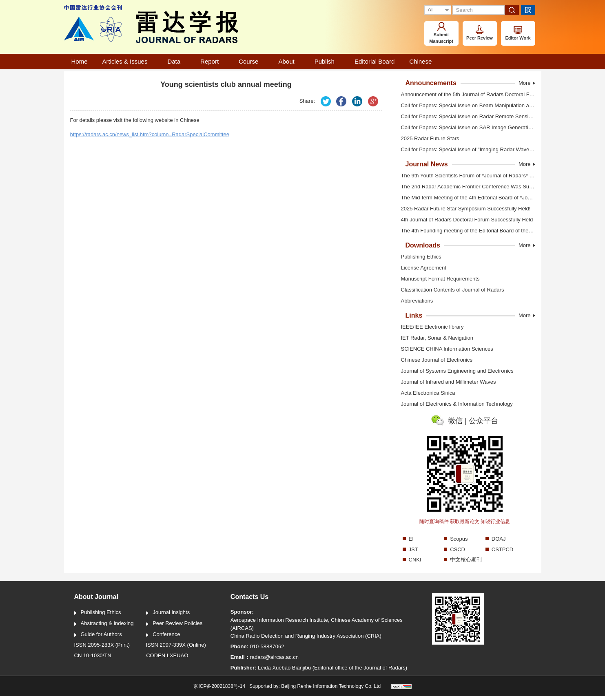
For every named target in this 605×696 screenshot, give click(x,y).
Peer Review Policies (174, 624)
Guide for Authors (98, 635)
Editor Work (517, 33)
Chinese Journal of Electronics (437, 360)
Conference (163, 635)
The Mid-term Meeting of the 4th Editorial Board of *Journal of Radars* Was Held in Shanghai (464, 198)
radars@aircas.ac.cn (274, 657)
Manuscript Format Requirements (437, 279)
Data (176, 61)
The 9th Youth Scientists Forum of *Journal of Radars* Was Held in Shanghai (464, 176)
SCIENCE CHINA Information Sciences (447, 349)
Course (251, 61)
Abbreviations (413, 301)
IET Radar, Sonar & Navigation (437, 338)
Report (212, 61)
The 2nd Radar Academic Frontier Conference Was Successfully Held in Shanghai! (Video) (464, 187)
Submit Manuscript (441, 33)
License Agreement (420, 268)
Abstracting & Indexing (104, 624)
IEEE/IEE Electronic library (432, 327)
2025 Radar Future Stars (426, 138)
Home (79, 61)
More (527, 83)
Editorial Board (374, 61)
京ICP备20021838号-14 (219, 686)
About (288, 61)
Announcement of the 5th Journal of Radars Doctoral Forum (464, 94)
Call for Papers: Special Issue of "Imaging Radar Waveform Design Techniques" (464, 149)
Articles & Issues (127, 61)
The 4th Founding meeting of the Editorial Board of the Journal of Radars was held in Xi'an (464, 231)
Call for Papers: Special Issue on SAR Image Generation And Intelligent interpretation (464, 127)
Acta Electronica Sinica (428, 393)
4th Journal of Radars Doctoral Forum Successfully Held (463, 220)
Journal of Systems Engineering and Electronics (457, 371)
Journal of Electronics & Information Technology (457, 404)
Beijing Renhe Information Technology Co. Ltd (331, 686)
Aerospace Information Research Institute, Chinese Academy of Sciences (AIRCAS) (316, 624)
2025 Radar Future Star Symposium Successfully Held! (462, 209)
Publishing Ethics (417, 257)
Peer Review (479, 32)
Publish (327, 61)
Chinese (420, 61)
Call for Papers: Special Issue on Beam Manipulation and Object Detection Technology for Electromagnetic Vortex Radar (464, 105)
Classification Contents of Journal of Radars (449, 290)
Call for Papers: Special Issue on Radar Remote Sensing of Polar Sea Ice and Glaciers (464, 116)
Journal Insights (168, 612)
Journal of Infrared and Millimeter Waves (448, 382)
